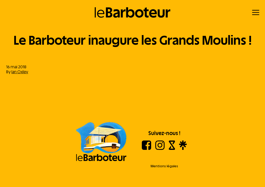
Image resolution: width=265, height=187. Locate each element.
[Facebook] (146, 148)
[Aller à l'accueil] (101, 142)
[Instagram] (160, 148)
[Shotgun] (172, 148)
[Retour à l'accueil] (133, 12)
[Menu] (255, 12)
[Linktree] (183, 148)
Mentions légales (164, 166)
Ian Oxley (19, 71)
